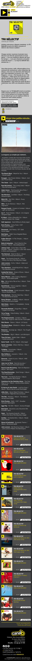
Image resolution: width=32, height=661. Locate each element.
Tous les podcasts (23, 623)
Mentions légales (26, 659)
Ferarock (20, 654)
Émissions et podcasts (23, 5)
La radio (19, 1)
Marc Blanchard (26, 657)
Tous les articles (24, 625)
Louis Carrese (17, 659)
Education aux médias (23, 7)
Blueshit (14, 11)
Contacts (8, 650)
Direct (13, 9)
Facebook (8, 109)
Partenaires (8, 652)
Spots (18, 652)
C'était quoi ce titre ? (12, 648)
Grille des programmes (20, 3)
